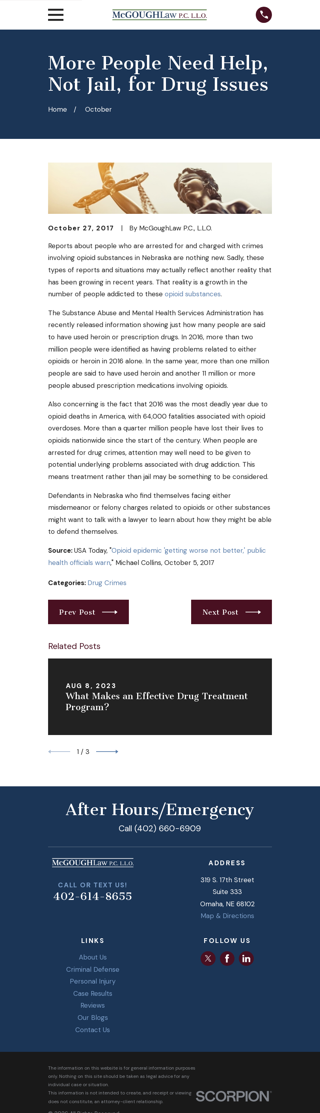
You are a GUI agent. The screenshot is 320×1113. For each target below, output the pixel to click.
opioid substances (193, 294)
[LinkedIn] (246, 958)
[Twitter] (208, 958)
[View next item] (107, 752)
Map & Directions (227, 915)
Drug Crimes (107, 582)
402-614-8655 (92, 896)
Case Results (92, 993)
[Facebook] (227, 958)
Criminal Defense (92, 969)
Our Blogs (93, 1017)
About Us (93, 957)
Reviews (92, 1005)
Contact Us (92, 1029)
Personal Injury (92, 981)
